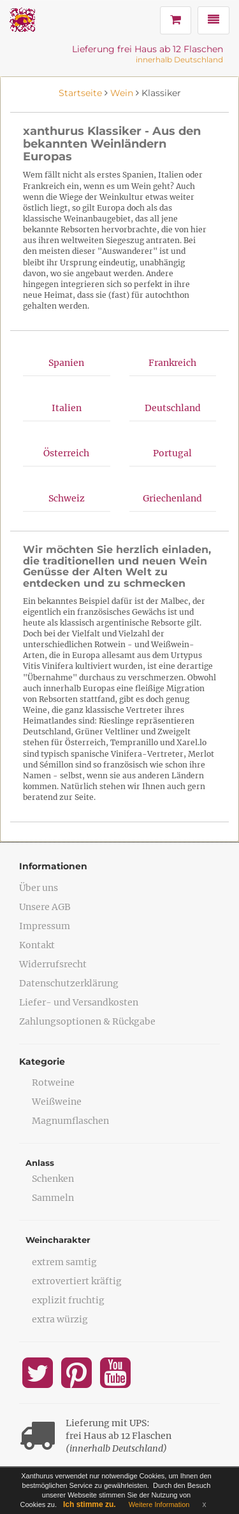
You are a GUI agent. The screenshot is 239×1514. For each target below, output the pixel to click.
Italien (67, 408)
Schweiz (66, 498)
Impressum (44, 926)
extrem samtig (64, 1262)
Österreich (66, 453)
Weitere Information (159, 1504)
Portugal (172, 453)
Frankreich (172, 362)
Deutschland (173, 408)
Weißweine (57, 1101)
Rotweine (53, 1082)
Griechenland (172, 498)
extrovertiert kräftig (77, 1281)
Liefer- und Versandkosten (78, 1002)
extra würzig (60, 1319)
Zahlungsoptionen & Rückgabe (87, 1021)
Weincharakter (58, 1240)
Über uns (38, 888)
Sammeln (53, 1197)
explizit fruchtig (68, 1300)
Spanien (66, 362)
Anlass (39, 1163)
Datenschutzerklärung (69, 983)
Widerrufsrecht (53, 964)
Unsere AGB (45, 907)
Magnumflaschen (70, 1120)
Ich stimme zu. (89, 1504)
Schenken (53, 1178)
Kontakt (37, 945)
